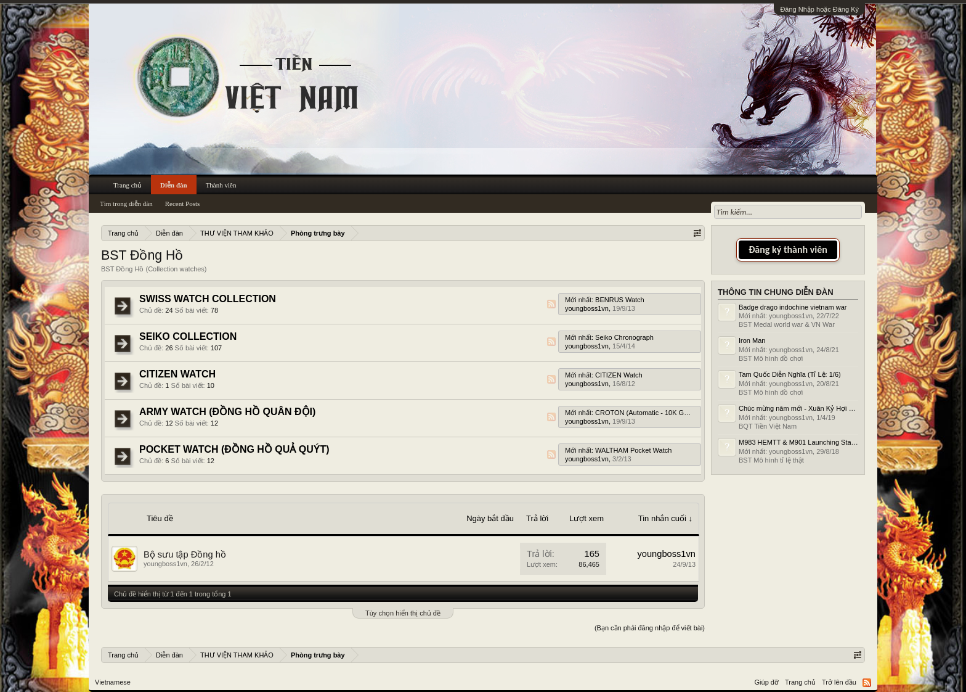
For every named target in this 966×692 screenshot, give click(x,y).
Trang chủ (127, 185)
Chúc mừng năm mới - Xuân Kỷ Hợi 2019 (801, 408)
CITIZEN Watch (619, 375)
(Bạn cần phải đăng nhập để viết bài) (650, 628)
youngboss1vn (587, 308)
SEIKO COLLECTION (188, 336)
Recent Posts (182, 203)
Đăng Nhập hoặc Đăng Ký (819, 9)
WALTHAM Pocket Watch (633, 450)
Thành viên (221, 185)
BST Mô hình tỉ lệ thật (771, 460)
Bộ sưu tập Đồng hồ (185, 554)
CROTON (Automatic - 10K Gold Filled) (654, 412)
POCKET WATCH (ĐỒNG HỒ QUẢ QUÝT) (234, 449)
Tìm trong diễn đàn (126, 203)
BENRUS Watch (619, 299)
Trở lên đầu (839, 682)
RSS (551, 304)
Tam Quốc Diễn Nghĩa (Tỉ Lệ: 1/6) (790, 374)
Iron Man (752, 340)
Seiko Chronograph (624, 337)
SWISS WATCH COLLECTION (207, 299)
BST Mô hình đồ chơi (771, 358)
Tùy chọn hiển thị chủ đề (402, 613)
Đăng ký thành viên (788, 249)
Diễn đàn (173, 185)
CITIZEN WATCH (177, 374)
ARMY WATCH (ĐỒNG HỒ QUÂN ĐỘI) (227, 411)
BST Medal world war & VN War (787, 324)
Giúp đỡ (767, 682)
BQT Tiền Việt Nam (768, 426)
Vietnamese (113, 682)
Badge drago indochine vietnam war (793, 307)
